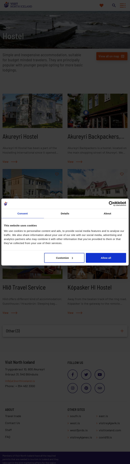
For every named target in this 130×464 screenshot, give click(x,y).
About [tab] (107, 213)
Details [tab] (65, 213)
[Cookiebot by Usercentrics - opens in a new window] (111, 203)
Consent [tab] (22, 213)
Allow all (106, 257)
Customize (64, 257)
